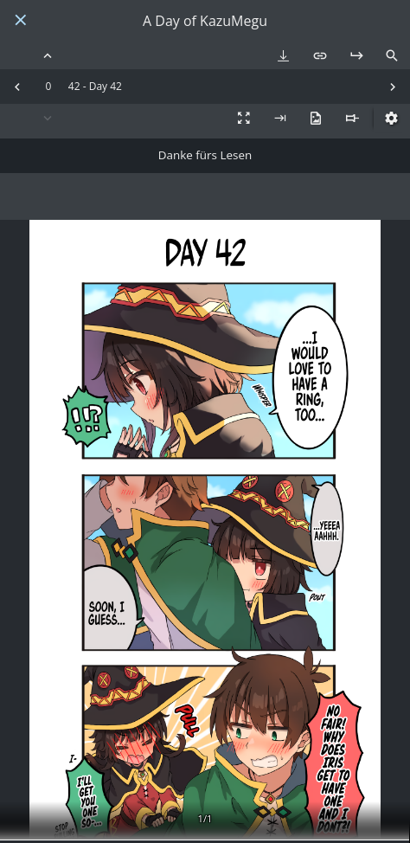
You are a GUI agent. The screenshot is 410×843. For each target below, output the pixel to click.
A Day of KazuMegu (205, 21)
